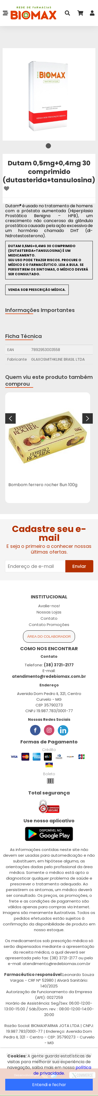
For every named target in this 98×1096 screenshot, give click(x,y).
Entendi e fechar (49, 1085)
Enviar (79, 566)
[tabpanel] (49, 94)
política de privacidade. (62, 1070)
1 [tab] (48, 145)
